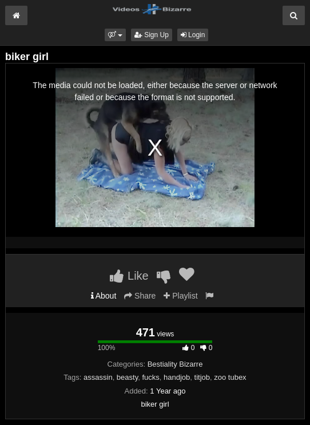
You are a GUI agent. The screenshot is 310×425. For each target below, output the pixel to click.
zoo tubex (230, 377)
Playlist (180, 295)
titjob (202, 377)
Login (193, 35)
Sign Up (151, 35)
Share (140, 295)
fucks (150, 377)
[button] (115, 35)
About (104, 295)
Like (129, 275)
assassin (98, 377)
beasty (127, 377)
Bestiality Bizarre (175, 364)
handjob (177, 377)
